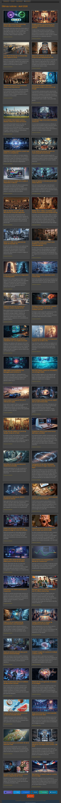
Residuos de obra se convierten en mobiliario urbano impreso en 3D (14, 307)
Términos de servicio (37, 800)
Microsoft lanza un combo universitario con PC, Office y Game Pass (44, 590)
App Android (19, 1)
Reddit (30, 796)
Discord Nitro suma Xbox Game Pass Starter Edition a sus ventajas (15, 25)
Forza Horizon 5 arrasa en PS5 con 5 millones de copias (14, 401)
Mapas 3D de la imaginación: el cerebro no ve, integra (44, 682)
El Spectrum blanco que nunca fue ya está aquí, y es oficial (44, 432)
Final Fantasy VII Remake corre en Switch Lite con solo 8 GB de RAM (44, 401)
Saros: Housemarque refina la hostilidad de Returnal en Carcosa (16, 682)
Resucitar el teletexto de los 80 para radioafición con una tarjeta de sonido (15, 340)
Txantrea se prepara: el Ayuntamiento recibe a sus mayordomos (15, 86)
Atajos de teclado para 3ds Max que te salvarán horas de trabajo (15, 653)
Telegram (53, 792)
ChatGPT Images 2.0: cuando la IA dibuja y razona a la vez (44, 653)
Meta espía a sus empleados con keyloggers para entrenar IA (14, 371)
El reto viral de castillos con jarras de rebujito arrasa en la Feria (15, 432)
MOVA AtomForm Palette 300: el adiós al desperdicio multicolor (16, 181)
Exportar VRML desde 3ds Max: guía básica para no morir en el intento (14, 560)
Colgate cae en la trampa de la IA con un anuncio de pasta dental (15, 714)
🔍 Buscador (27, 1)
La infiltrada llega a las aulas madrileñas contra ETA (44, 120)
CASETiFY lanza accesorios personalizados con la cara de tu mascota (44, 498)
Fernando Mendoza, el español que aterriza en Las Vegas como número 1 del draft (44, 744)
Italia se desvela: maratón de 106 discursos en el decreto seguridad (14, 211)
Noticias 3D (6, 1)
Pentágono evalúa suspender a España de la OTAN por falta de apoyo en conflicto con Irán (44, 307)
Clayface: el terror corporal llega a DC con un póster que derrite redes (43, 529)
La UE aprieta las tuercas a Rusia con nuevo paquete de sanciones (43, 152)
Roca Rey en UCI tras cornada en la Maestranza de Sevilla (14, 465)
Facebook (25, 792)
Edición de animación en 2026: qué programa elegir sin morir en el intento (15, 529)
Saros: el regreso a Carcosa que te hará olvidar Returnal (44, 181)
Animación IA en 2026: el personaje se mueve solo (15, 590)
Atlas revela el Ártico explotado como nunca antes (43, 275)
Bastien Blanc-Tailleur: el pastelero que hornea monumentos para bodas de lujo (44, 211)
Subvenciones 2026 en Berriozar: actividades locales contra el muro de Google (43, 87)
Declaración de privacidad (26, 800)
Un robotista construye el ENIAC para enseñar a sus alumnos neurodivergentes (43, 243)
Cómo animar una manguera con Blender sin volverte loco (42, 560)
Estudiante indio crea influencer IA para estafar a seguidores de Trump (16, 775)
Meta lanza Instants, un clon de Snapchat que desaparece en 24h (42, 56)
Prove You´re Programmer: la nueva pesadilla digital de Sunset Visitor (44, 714)
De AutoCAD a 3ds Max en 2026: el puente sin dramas (14, 498)
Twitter (17, 792)
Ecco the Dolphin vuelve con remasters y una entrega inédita (44, 371)
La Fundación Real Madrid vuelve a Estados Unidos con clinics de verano (15, 120)
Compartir (8, 792)
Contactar (17, 800)
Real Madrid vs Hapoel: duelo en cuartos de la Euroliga (44, 775)
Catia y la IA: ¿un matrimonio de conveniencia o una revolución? (13, 623)
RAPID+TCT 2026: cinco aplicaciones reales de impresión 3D (14, 243)
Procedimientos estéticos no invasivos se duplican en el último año (44, 340)
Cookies (44, 800)
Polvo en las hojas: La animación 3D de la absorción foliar (16, 743)
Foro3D (12, 1)
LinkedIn (34, 792)
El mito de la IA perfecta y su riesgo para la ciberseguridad (16, 275)
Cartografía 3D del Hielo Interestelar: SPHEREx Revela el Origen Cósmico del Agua (43, 465)
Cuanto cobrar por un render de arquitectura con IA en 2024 (42, 623)
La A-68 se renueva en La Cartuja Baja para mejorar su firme (15, 56)
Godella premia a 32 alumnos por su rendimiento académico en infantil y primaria (43, 26)
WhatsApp (43, 792)
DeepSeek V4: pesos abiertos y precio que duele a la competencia (16, 152)
